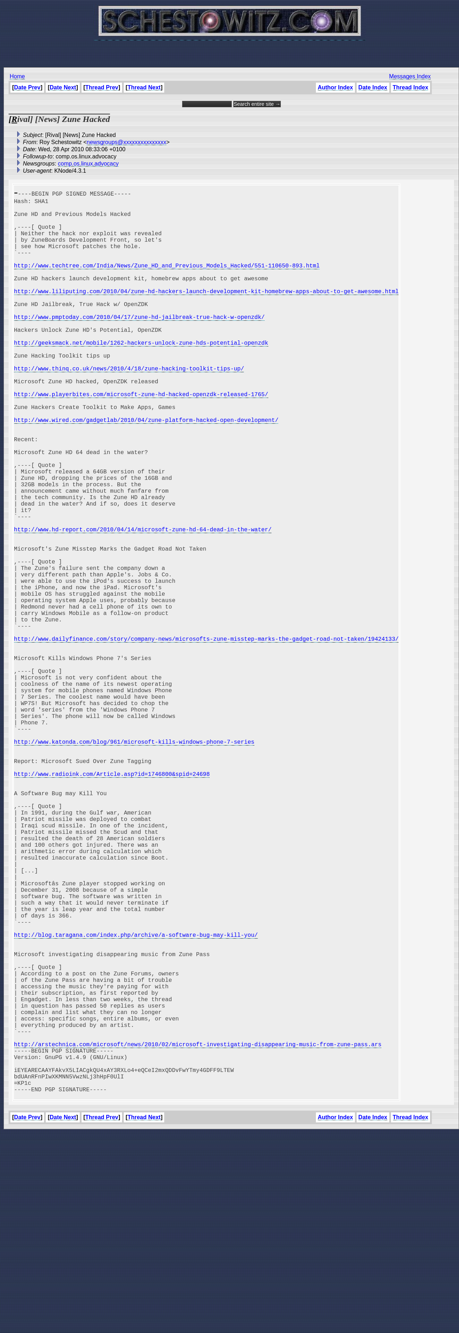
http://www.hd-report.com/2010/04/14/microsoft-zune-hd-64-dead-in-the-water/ (143, 604)
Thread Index (410, 87)
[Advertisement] (229, 50)
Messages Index (410, 76)
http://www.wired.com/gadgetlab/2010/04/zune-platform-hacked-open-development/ (146, 470)
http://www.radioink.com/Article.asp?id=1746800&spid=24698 (112, 902)
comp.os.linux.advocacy (88, 164)
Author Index (335, 87)
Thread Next (143, 87)
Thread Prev (101, 87)
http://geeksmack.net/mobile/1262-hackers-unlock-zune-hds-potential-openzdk (141, 375)
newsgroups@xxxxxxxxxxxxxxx (126, 142)
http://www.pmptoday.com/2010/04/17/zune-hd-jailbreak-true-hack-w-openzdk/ (139, 344)
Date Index (372, 87)
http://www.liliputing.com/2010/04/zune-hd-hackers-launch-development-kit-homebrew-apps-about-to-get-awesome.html (206, 312)
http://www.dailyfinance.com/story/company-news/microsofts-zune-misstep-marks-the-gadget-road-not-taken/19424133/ (206, 737)
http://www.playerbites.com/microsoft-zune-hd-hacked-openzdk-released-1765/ (141, 438)
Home (17, 76)
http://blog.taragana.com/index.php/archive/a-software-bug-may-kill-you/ (136, 1099)
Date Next (63, 87)
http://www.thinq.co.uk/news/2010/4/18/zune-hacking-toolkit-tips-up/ (129, 407)
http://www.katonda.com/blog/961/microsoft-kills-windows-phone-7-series (134, 863)
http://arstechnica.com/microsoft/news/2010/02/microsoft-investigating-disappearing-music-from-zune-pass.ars (197, 1233)
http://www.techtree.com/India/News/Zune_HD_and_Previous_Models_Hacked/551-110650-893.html (166, 281)
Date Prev (27, 87)
